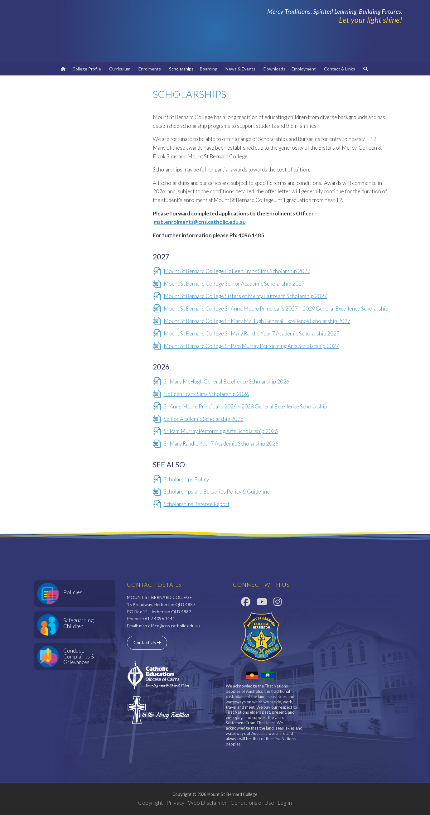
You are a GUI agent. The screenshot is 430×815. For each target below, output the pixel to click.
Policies (72, 592)
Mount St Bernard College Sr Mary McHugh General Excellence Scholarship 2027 (257, 321)
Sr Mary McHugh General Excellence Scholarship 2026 (226, 381)
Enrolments (150, 68)
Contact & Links (340, 68)
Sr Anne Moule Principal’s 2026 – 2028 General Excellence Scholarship (245, 406)
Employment (305, 68)
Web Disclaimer (207, 802)
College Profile (87, 68)
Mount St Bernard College (109, 31)
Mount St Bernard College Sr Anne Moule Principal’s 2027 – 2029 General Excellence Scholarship (276, 308)
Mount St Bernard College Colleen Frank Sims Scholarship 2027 (237, 271)
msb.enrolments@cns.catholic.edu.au (200, 222)
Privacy (176, 802)
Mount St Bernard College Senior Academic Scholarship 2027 (234, 283)
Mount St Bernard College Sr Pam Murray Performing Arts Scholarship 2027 (251, 346)
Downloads (274, 68)
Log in (285, 802)
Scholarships (181, 68)
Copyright (150, 802)
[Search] (366, 68)
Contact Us (147, 642)
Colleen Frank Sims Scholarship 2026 (206, 394)
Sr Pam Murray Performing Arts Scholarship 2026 (221, 431)
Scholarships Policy (186, 479)
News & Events (241, 68)
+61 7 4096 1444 (158, 618)
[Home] (63, 68)
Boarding (209, 68)
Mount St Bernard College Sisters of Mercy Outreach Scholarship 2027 (245, 296)
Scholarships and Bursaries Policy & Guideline (217, 491)
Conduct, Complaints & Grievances (78, 656)
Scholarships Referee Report (196, 504)
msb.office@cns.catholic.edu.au (169, 625)
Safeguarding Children (78, 623)
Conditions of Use (252, 802)
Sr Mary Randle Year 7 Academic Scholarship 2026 (221, 443)
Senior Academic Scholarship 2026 (204, 419)
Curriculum (120, 68)
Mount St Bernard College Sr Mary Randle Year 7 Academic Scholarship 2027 (252, 333)
